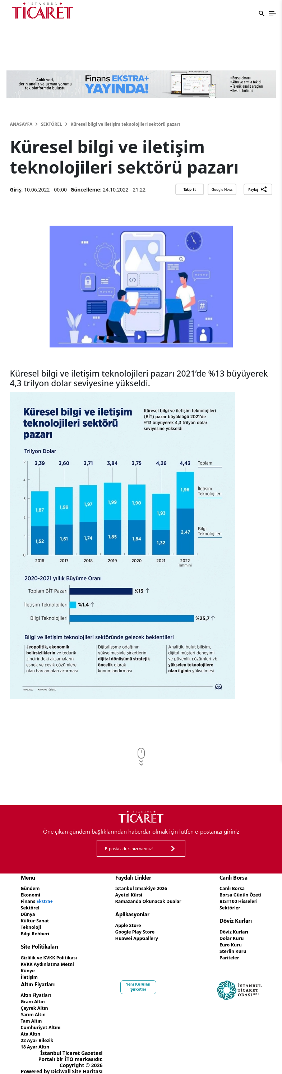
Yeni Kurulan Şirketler (141, 982)
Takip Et (189, 189)
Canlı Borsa (228, 888)
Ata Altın (32, 1027)
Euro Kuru (226, 942)
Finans (39, 900)
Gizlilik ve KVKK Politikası (52, 954)
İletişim (30, 973)
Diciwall (61, 1064)
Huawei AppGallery (136, 936)
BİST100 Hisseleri (235, 900)
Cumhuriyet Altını (43, 1021)
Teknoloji (32, 925)
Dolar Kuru (227, 936)
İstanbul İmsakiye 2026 (141, 888)
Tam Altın (33, 1015)
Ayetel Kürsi (127, 894)
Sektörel (51, 124)
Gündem (31, 888)
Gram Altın (34, 997)
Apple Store (126, 924)
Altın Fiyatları (38, 990)
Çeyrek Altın (36, 1003)
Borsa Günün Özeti (237, 894)
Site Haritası (87, 1064)
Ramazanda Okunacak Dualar (149, 900)
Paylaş (257, 189)
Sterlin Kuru (229, 948)
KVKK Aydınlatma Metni (50, 961)
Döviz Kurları (230, 930)
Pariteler (225, 954)
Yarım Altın (34, 1009)
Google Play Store (134, 930)
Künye (29, 967)
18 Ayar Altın (37, 1039)
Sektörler (226, 906)
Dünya (29, 912)
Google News (222, 189)
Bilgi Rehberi (37, 931)
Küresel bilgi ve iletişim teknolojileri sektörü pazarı (125, 124)
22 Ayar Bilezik (39, 1033)
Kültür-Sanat (36, 919)
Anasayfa (21, 124)
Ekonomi (32, 894)
